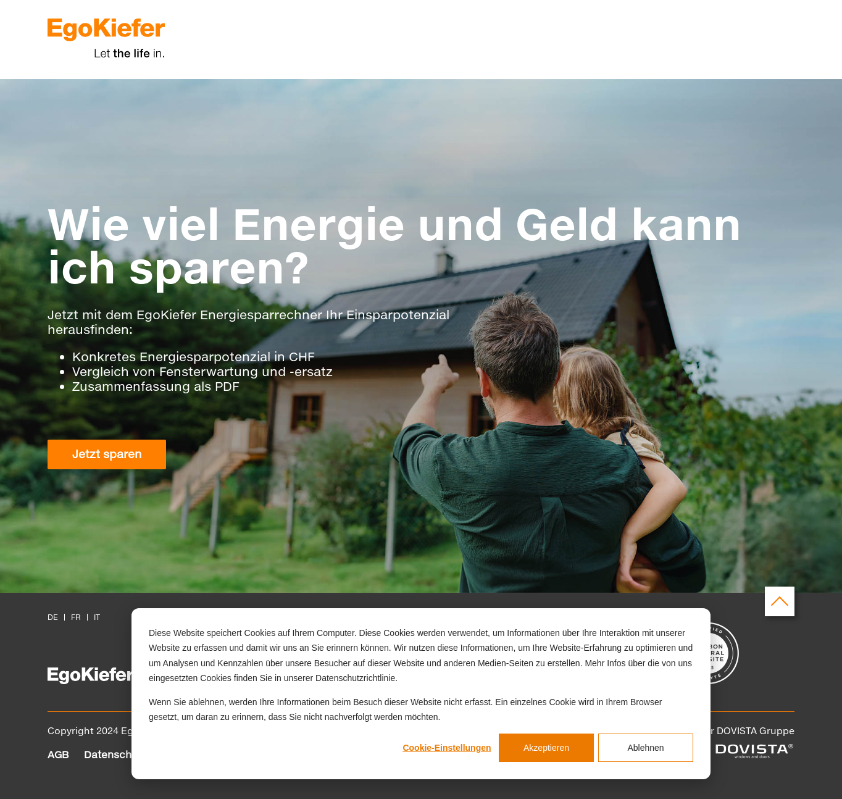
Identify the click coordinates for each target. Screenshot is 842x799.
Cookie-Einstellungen (446, 748)
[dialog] (421, 693)
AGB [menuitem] (58, 754)
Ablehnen (645, 748)
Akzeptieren (546, 748)
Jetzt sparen (106, 454)
